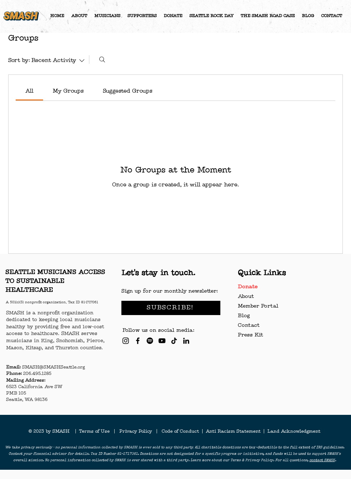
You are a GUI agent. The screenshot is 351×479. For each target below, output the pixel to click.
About (246, 297)
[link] (29, 91)
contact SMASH (322, 460)
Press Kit (250, 335)
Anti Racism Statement (234, 431)
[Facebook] (137, 340)
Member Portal (258, 306)
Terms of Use (96, 431)
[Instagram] (125, 340)
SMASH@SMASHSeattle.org (53, 367)
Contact (249, 325)
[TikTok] (174, 340)
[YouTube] (162, 340)
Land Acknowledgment (293, 431)
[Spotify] (150, 340)
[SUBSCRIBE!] (170, 308)
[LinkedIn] (186, 340)
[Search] (102, 59)
